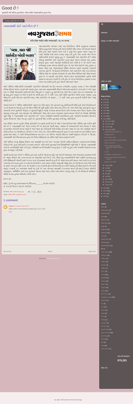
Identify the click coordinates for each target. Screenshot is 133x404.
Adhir (102, 207)
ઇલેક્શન (103, 265)
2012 (105, 191)
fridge (103, 226)
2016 (105, 113)
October (107, 127)
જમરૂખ (103, 284)
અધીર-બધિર (11, 194)
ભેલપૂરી (103, 320)
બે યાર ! (107, 152)
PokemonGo (105, 239)
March (107, 179)
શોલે (102, 342)
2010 (105, 196)
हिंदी (102, 249)
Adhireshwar (105, 210)
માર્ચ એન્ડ (104, 326)
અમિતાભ (103, 258)
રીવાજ (103, 339)
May (106, 173)
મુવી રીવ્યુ (104, 336)
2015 (105, 116)
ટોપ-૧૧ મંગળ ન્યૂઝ (110, 137)
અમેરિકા (103, 262)
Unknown (12, 206)
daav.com (104, 220)
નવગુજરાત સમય (21, 194)
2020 (105, 102)
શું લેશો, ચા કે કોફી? (110, 162)
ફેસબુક (103, 310)
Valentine (104, 242)
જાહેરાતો (103, 287)
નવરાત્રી (103, 300)
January (107, 184)
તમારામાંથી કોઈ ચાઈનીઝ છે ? (113, 132)
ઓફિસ (103, 268)
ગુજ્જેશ (103, 278)
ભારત (102, 316)
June (106, 171)
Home (50, 251)
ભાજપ (103, 313)
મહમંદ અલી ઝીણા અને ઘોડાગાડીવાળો (115, 140)
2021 (105, 99)
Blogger (79, 400)
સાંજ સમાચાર (105, 349)
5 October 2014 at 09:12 (22, 206)
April (106, 176)
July (106, 168)
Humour (103, 233)
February (108, 182)
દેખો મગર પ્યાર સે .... (111, 143)
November (108, 124)
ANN (102, 216)
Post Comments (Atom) (53, 258)
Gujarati (103, 229)
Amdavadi (104, 213)
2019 (105, 105)
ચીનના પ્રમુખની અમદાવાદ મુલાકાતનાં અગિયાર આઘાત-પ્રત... (114, 147)
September (108, 129)
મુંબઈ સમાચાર (105, 332)
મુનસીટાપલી (104, 329)
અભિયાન (104, 255)
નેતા (102, 303)
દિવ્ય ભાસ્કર (104, 294)
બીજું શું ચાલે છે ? (109, 134)
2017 (105, 110)
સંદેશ (102, 345)
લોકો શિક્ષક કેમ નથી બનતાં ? (113, 154)
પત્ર (102, 307)
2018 (105, 107)
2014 (105, 119)
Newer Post (7, 251)
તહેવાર (103, 291)
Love (102, 236)
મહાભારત (104, 323)
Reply (10, 212)
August (107, 165)
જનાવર (103, 281)
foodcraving (104, 223)
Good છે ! (10, 8)
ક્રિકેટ (103, 271)
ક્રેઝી (103, 274)
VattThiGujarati (105, 245)
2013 (105, 188)
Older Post (92, 251)
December (108, 121)
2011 (105, 193)
